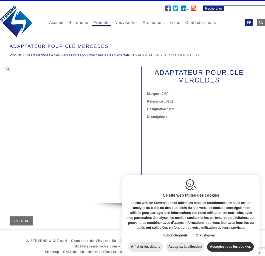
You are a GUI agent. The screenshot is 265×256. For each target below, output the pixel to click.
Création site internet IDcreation (92, 252)
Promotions (154, 22)
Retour (21, 221)
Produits (101, 22)
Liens (175, 22)
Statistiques (205, 232)
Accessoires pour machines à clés (88, 55)
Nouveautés (126, 22)
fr (249, 22)
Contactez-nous (200, 22)
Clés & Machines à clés (43, 55)
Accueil (56, 22)
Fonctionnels (177, 232)
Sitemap (52, 252)
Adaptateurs (125, 55)
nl (261, 22)
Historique (78, 22)
